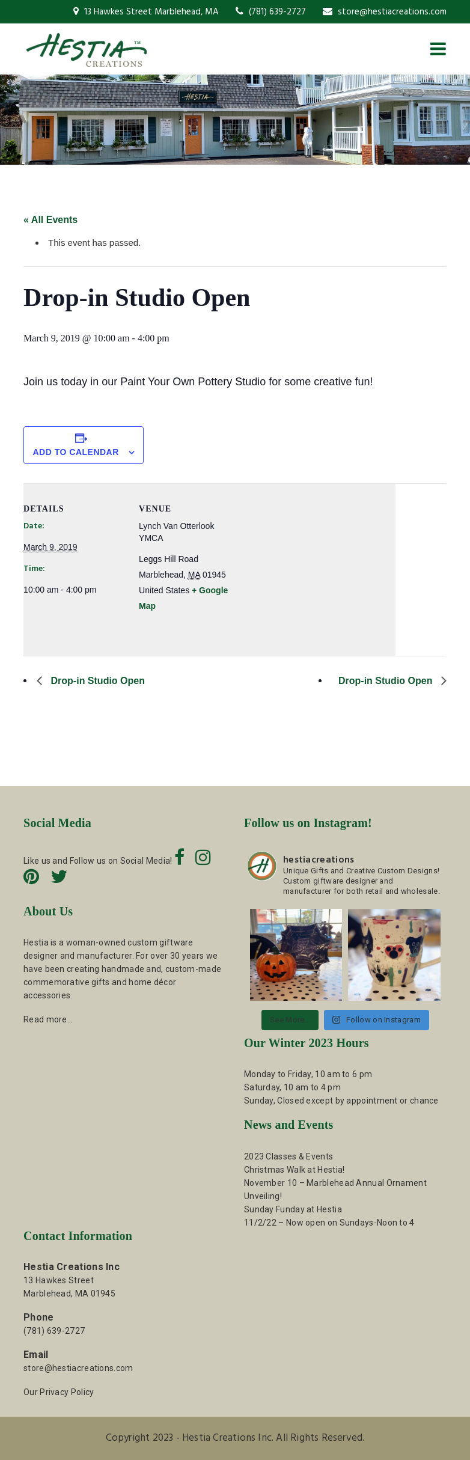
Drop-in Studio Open (96, 681)
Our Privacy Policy (58, 1392)
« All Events (50, 220)
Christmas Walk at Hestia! (294, 1169)
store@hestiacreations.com (385, 12)
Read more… (48, 1019)
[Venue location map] (317, 566)
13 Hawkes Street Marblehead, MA (146, 12)
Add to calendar (75, 452)
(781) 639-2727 (271, 12)
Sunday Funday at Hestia (293, 1209)
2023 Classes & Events (288, 1156)
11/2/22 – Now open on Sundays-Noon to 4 (329, 1222)
